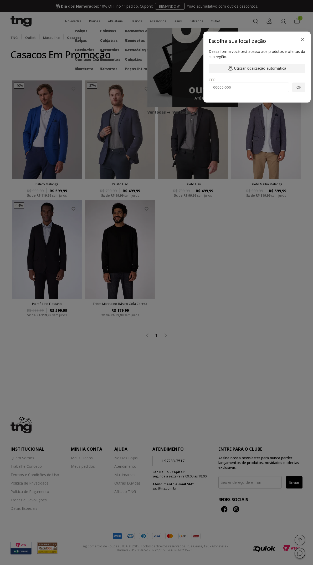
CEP (212, 79)
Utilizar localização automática (257, 68)
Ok (298, 87)
